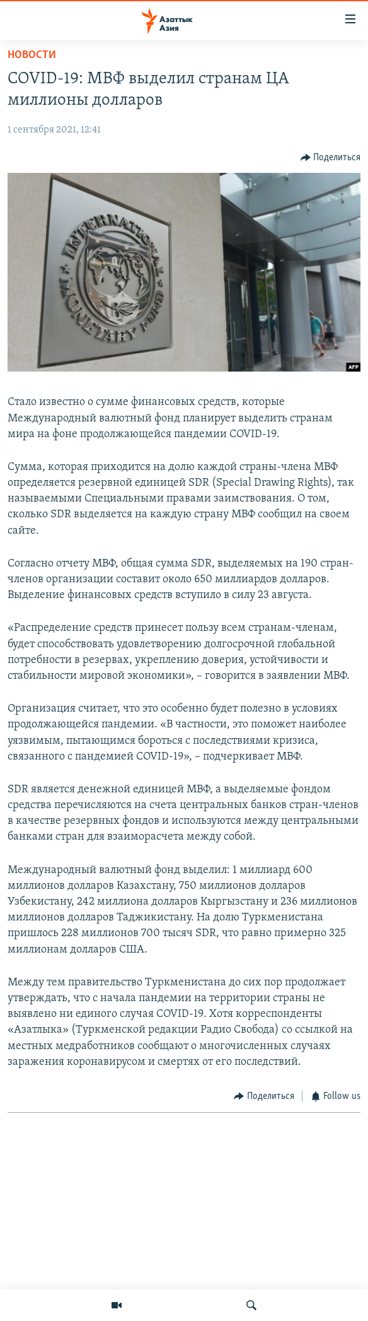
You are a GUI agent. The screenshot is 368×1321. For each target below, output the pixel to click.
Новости (32, 55)
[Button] (331, 157)
